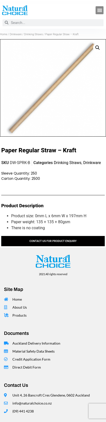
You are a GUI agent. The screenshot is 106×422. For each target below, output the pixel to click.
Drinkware (16, 34)
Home (3, 34)
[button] (100, 10)
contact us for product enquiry (53, 241)
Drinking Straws (33, 34)
